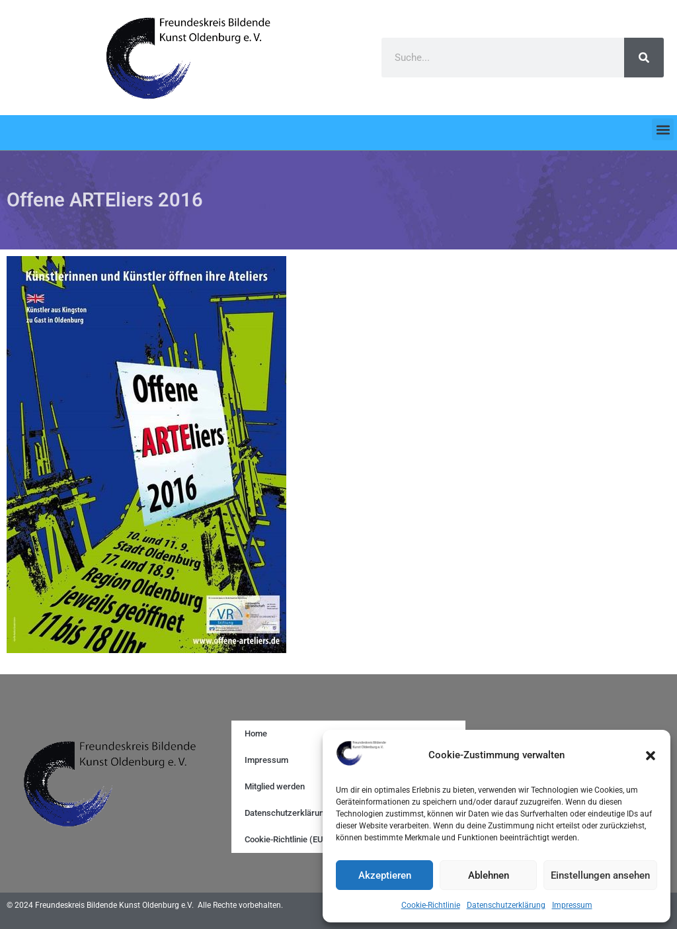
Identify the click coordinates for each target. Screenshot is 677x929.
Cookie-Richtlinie (430, 905)
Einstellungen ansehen (600, 875)
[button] (650, 755)
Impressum (572, 905)
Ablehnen (488, 875)
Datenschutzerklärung (506, 905)
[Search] (644, 57)
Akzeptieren (384, 875)
